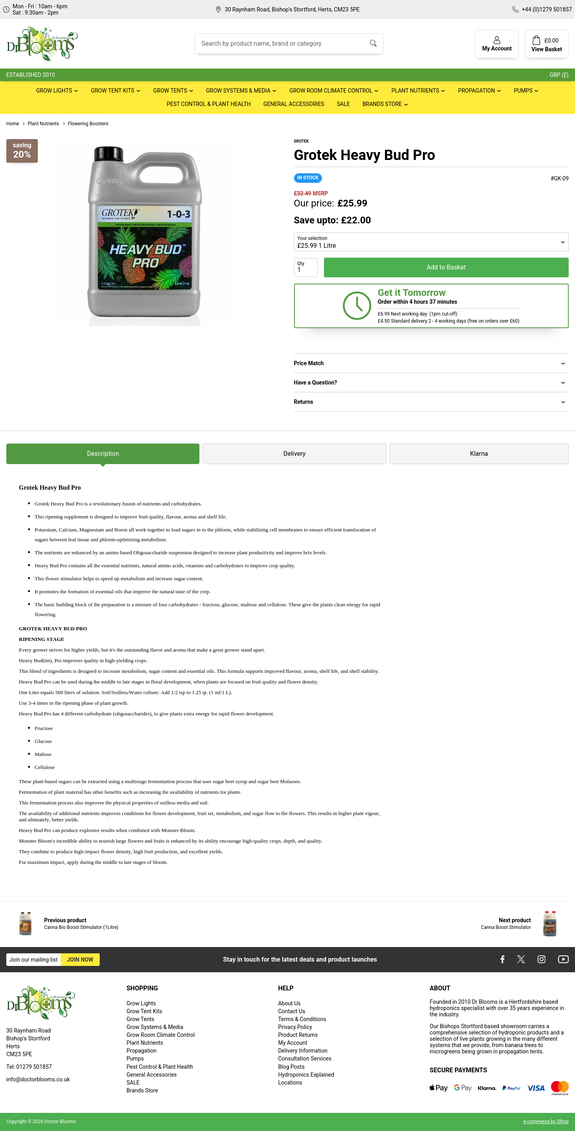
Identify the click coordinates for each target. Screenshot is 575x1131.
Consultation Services (304, 1058)
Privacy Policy (295, 1027)
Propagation (476, 90)
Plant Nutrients (415, 90)
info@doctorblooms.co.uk (38, 1079)
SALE (343, 104)
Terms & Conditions (302, 1019)
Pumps (523, 90)
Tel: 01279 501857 (29, 1067)
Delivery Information (303, 1050)
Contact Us (291, 1011)
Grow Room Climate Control (330, 90)
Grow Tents (170, 90)
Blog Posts (291, 1067)
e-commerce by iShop (546, 1121)
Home (12, 123)
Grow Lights (54, 90)
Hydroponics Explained (306, 1075)
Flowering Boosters (85, 123)
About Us (289, 1003)
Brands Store (382, 104)
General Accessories (293, 104)
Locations (290, 1082)
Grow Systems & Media (238, 90)
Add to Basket (446, 267)
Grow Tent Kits (112, 90)
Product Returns (298, 1035)
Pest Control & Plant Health (209, 104)
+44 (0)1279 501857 (547, 9)
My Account (292, 1043)
